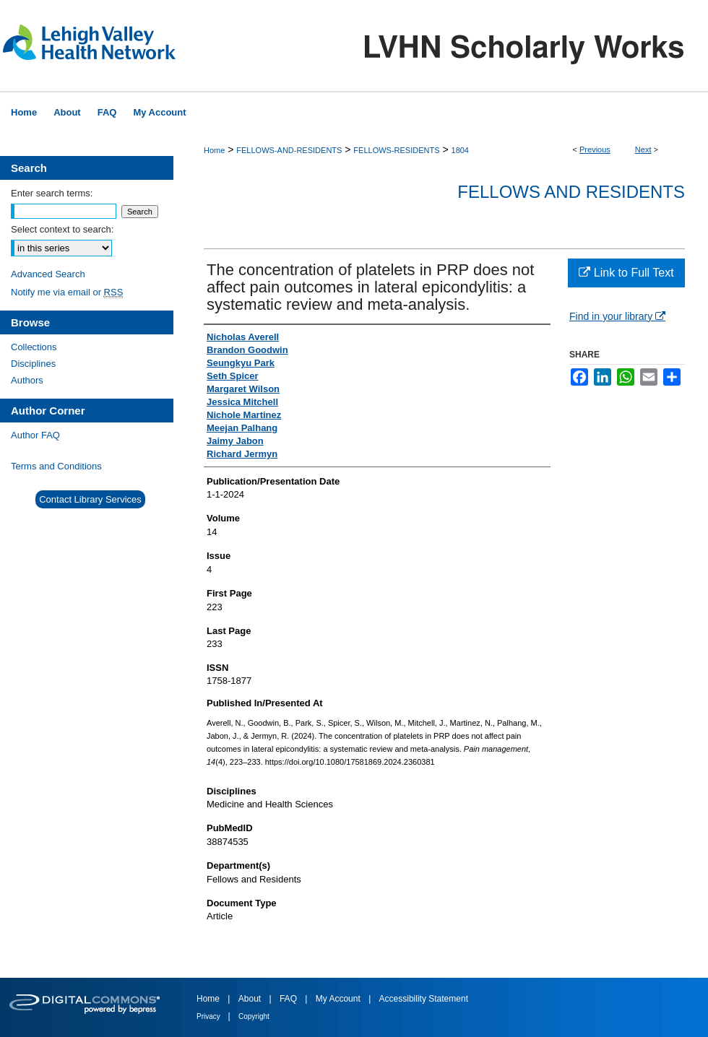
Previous (594, 149)
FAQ (289, 999)
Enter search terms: (51, 193)
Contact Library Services (90, 499)
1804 (460, 150)
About (251, 999)
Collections (34, 347)
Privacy (210, 1016)
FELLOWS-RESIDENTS (396, 150)
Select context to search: (62, 229)
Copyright (253, 1016)
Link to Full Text (626, 272)
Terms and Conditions (56, 466)
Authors (27, 380)
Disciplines (33, 363)
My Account (339, 999)
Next (643, 149)
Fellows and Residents (571, 191)
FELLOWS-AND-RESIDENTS (289, 150)
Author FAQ (35, 435)
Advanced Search (48, 274)
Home (214, 150)
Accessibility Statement (423, 999)
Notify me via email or (67, 292)
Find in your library (617, 316)
